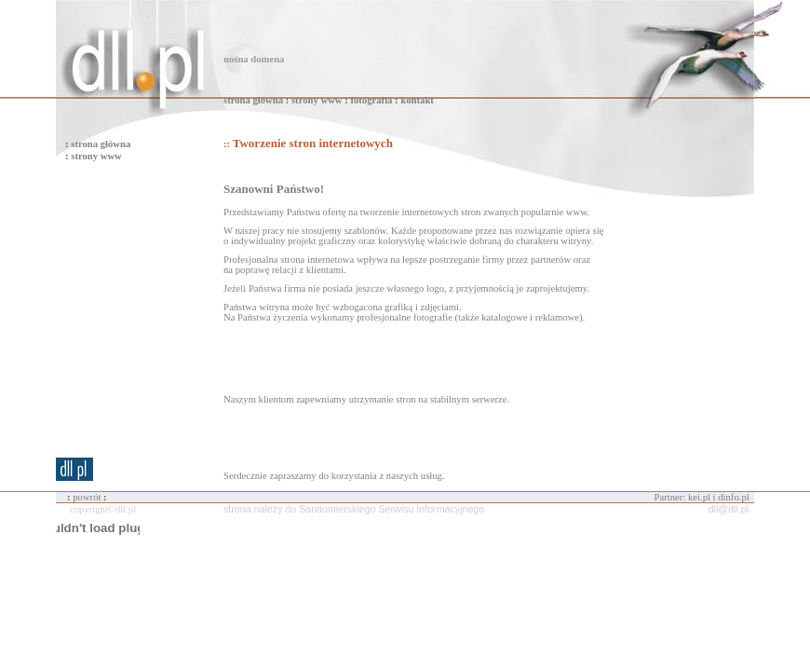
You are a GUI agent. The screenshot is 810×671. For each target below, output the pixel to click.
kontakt (417, 100)
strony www (317, 100)
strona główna (253, 100)
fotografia (371, 100)
